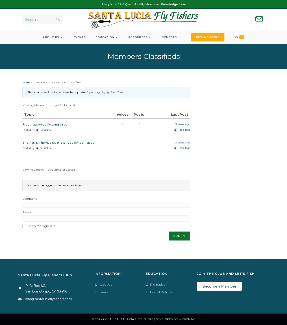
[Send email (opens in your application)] (259, 19)
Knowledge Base (173, 4)
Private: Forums (43, 82)
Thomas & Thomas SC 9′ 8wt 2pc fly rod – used (58, 142)
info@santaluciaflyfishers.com (139, 4)
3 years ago (94, 92)
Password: (29, 212)
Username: (30, 198)
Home (26, 82)
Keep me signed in (41, 226)
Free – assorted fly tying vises (44, 124)
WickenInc (187, 319)
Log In (179, 236)
